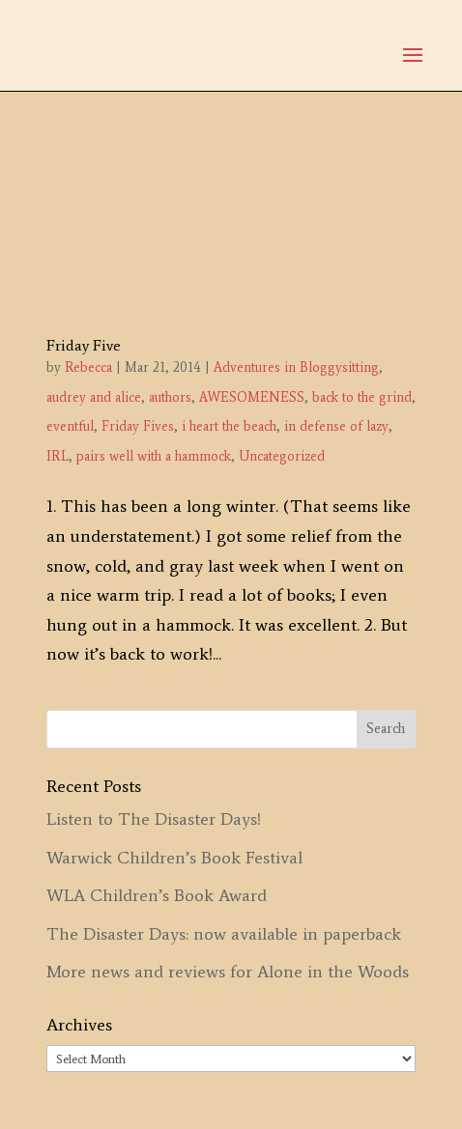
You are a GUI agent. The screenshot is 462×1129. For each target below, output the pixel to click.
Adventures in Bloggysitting (296, 367)
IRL (57, 456)
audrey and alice (93, 397)
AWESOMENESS (251, 397)
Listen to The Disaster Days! (153, 819)
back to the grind (362, 397)
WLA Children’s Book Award (156, 895)
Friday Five (83, 345)
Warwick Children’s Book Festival (174, 857)
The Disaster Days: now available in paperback (223, 934)
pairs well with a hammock (153, 456)
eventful (70, 426)
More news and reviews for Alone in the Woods (227, 971)
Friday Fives (137, 426)
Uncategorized (282, 456)
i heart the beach (229, 426)
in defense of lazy (336, 426)
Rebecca (88, 367)
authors (170, 397)
